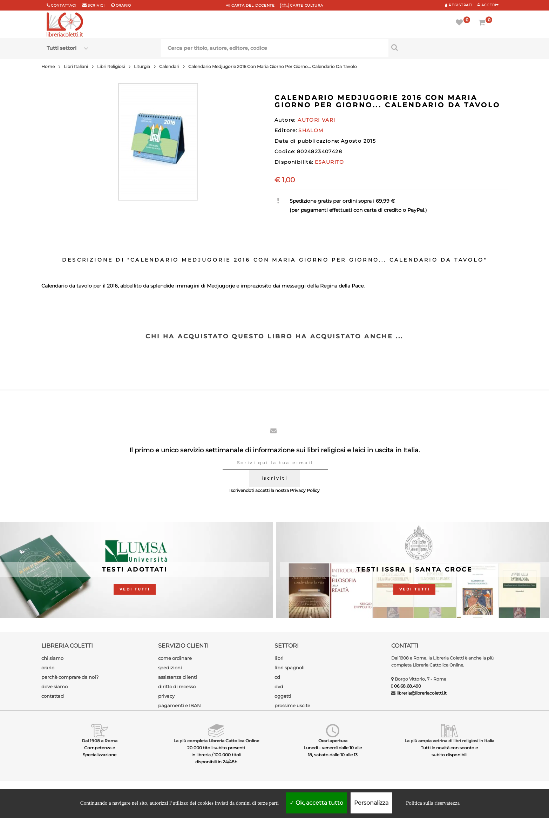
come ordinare (175, 658)
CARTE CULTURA (301, 5)
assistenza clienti (177, 677)
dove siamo (54, 686)
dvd (278, 686)
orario (123, 5)
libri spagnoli (289, 667)
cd (277, 677)
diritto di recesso (177, 686)
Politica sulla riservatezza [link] (433, 803)
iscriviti (274, 478)
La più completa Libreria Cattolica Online (216, 740)
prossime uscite (292, 705)
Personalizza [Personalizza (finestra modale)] (371, 802)
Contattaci (63, 5)
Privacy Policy (305, 490)
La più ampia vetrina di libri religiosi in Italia (449, 740)
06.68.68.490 (407, 686)
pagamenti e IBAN (179, 705)
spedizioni (170, 667)
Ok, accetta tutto (316, 802)
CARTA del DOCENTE (250, 5)
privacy (166, 696)
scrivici (96, 5)
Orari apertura (332, 740)
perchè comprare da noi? (70, 677)
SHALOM (310, 130)
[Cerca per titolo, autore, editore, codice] (445, 47)
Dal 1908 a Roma (99, 740)
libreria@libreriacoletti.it (421, 693)
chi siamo (52, 658)
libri (279, 658)
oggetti (282, 696)
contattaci (53, 696)
